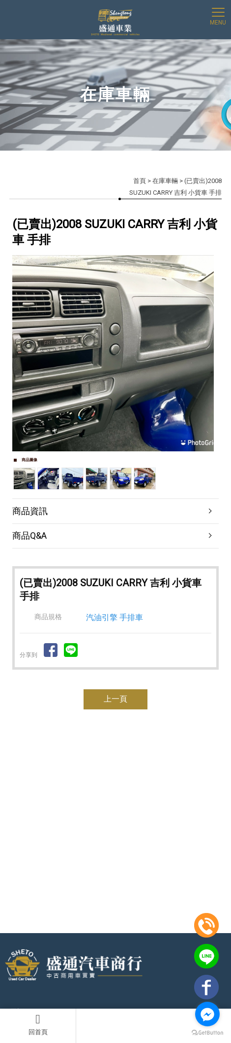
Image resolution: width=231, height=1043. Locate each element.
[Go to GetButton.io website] (207, 1033)
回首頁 (37, 1024)
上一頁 (115, 699)
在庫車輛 (165, 180)
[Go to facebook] (207, 1014)
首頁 (139, 180)
